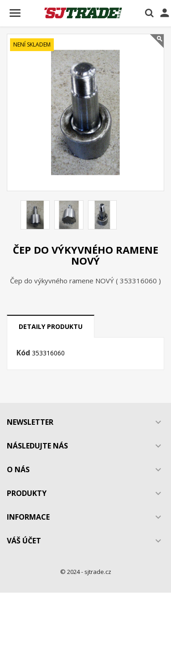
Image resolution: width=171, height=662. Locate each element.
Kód (23, 353)
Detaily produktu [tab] (51, 326)
